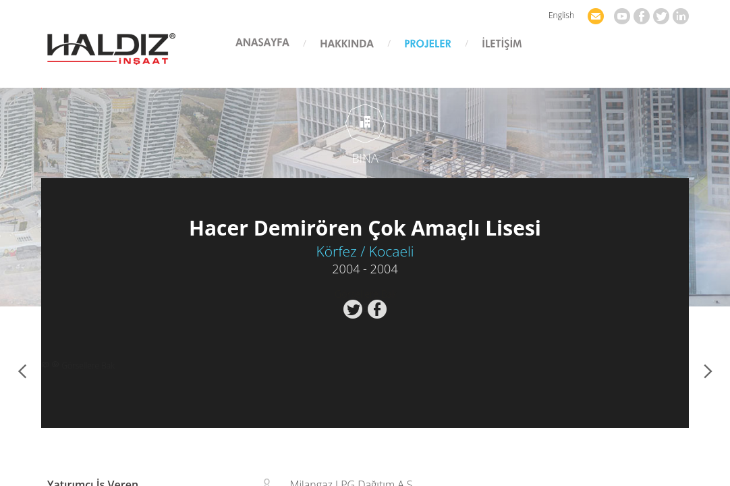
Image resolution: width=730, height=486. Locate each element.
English (561, 15)
